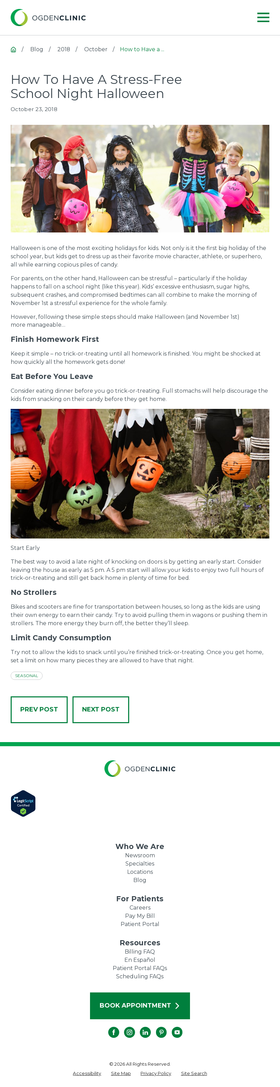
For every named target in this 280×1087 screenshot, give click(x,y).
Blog (139, 880)
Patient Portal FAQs (140, 968)
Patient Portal (140, 924)
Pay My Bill (140, 916)
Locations (140, 872)
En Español (139, 960)
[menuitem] (87, 1073)
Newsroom (140, 855)
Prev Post (39, 709)
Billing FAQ (140, 951)
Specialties (139, 863)
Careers (140, 907)
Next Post (101, 709)
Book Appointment (140, 1005)
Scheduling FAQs (140, 976)
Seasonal (26, 675)
